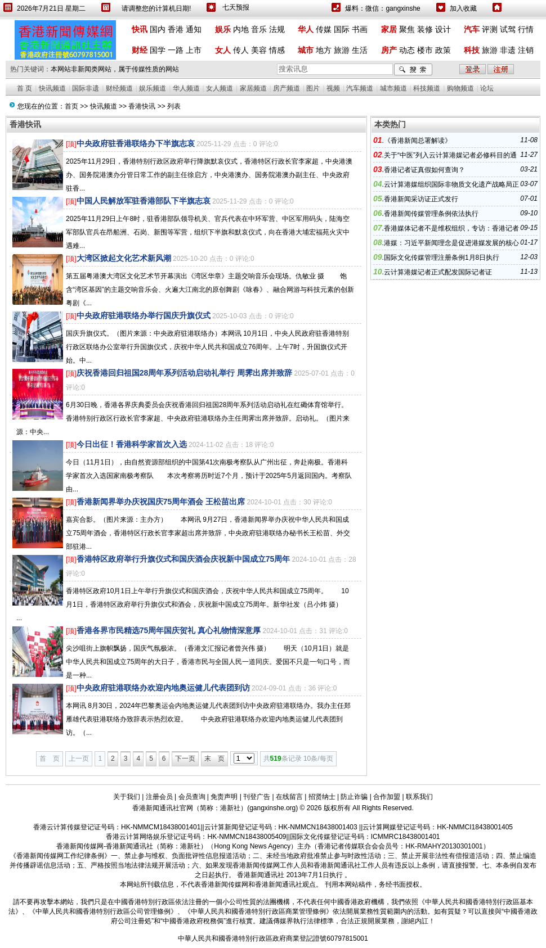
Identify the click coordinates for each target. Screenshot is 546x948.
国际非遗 (85, 88)
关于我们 (126, 797)
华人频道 (186, 88)
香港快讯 (141, 106)
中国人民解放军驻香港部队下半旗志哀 (144, 200)
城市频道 (393, 88)
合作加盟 (386, 797)
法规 (277, 29)
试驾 (508, 29)
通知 (194, 29)
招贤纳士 (321, 797)
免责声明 (224, 797)
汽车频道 (359, 88)
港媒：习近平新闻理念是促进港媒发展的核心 (451, 243)
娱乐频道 (152, 88)
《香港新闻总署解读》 (417, 141)
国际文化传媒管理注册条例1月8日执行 (441, 257)
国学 (157, 50)
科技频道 (426, 88)
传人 (241, 50)
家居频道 (253, 88)
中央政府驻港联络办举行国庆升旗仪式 (144, 315)
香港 (176, 29)
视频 (333, 88)
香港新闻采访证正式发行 (421, 199)
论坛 (487, 88)
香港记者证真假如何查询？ (424, 170)
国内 (157, 29)
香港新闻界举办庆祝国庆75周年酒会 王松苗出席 (161, 501)
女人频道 (219, 88)
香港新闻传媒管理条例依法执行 (431, 214)
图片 (313, 88)
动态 (407, 50)
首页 (71, 106)
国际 (342, 29)
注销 (526, 50)
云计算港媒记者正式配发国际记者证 (438, 272)
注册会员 (159, 797)
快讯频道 (52, 88)
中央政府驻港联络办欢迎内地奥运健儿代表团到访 (163, 687)
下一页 (185, 758)
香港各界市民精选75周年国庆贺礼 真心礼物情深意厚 (169, 630)
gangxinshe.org (272, 808)
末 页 (214, 758)
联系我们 (419, 797)
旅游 (342, 50)
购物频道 (460, 88)
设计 (443, 29)
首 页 (24, 88)
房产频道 (286, 88)
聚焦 (407, 29)
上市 (194, 50)
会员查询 (191, 797)
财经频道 (119, 88)
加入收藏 (463, 8)
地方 (324, 50)
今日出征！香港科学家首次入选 (132, 444)
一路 (176, 50)
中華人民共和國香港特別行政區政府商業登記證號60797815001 (273, 938)
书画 (360, 29)
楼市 (425, 50)
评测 (490, 29)
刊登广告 (256, 797)
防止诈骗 (354, 797)
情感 (277, 50)
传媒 (324, 29)
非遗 (508, 50)
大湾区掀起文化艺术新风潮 (124, 258)
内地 (241, 29)
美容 (259, 50)
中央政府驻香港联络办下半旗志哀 (136, 143)
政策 (443, 50)
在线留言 (289, 797)
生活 (360, 50)
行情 (526, 29)
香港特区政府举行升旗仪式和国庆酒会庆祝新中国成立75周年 (183, 558)
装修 (425, 29)
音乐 (259, 29)
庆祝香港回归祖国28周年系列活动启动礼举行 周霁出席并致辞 (184, 372)
